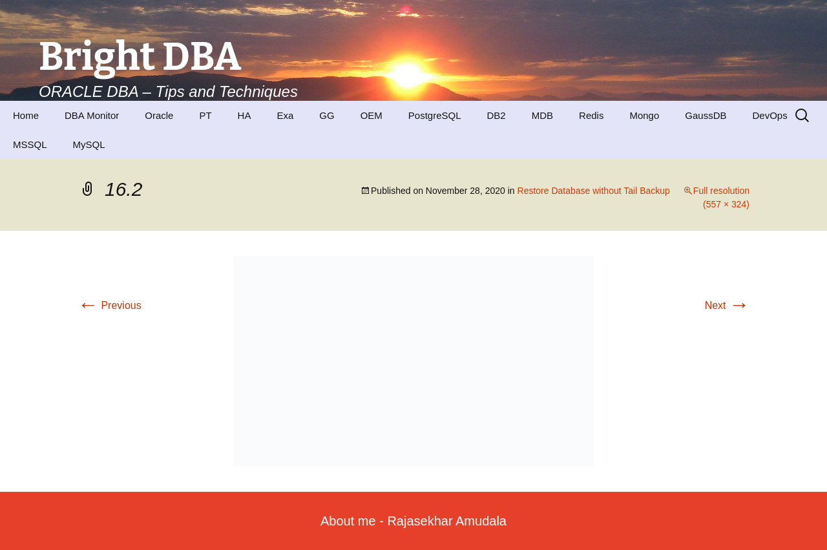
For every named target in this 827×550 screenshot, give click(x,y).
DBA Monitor (92, 115)
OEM (371, 115)
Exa (285, 115)
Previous (109, 305)
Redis (591, 115)
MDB (542, 115)
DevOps (769, 115)
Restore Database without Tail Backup (594, 190)
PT (205, 115)
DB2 (496, 115)
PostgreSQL (434, 115)
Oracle (159, 115)
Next (727, 305)
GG (326, 115)
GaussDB (705, 115)
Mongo (644, 115)
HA (244, 115)
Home (26, 115)
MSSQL (30, 144)
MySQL (89, 144)
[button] (414, 361)
